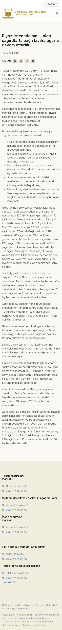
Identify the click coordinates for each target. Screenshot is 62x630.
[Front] (24, 13)
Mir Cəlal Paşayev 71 (15, 505)
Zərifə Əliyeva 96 (13, 553)
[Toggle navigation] (51, 4)
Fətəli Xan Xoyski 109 (15, 573)
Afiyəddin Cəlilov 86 (14, 486)
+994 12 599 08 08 (14, 491)
